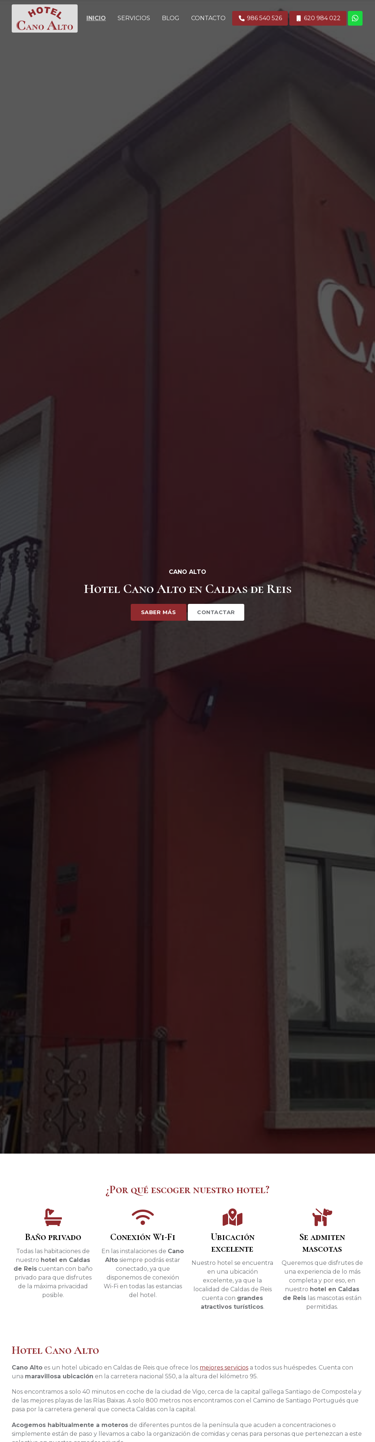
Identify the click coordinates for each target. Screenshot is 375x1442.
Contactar (216, 612)
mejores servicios (224, 1367)
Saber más (158, 612)
